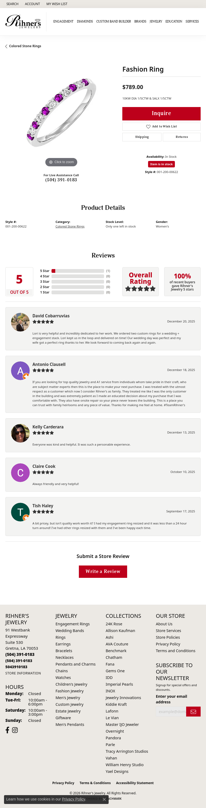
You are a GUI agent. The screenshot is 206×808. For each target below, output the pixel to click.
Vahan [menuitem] (111, 758)
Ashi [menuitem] (109, 637)
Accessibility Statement (135, 783)
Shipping (142, 137)
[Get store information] (23, 673)
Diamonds (85, 22)
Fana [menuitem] (110, 664)
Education (173, 22)
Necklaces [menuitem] (64, 657)
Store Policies (168, 637)
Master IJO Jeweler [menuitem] (122, 724)
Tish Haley (42, 505)
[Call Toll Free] (18, 660)
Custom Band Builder (113, 22)
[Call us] (16, 666)
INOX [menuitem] (110, 690)
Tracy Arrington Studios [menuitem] (127, 751)
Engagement (63, 22)
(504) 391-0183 (61, 180)
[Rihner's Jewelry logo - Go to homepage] (24, 21)
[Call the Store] (20, 654)
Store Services (168, 630)
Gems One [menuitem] (115, 670)
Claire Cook (44, 466)
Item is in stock (161, 164)
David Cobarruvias (50, 315)
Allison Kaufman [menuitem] (120, 630)
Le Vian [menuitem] (112, 717)
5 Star (44, 271)
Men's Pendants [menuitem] (70, 724)
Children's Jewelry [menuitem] (71, 684)
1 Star (44, 292)
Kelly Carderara (48, 426)
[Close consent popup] (104, 799)
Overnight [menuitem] (115, 731)
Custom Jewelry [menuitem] (69, 704)
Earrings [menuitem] (63, 644)
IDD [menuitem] (109, 677)
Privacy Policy (168, 644)
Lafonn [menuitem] (112, 711)
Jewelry (156, 22)
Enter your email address (171, 699)
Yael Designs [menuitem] (117, 771)
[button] (12, 4)
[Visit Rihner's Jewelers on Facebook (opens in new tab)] (7, 730)
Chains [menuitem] (62, 670)
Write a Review (103, 571)
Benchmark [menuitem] (116, 650)
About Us (164, 623)
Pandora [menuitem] (113, 737)
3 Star (44, 281)
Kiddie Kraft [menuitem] (116, 704)
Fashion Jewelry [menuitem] (70, 690)
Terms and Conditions (175, 650)
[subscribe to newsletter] (193, 712)
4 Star (44, 276)
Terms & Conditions (95, 783)
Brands (140, 22)
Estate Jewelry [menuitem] (68, 711)
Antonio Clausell (48, 364)
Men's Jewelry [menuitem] (68, 697)
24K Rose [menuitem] (114, 623)
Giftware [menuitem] (63, 717)
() (108, 271)
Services (192, 22)
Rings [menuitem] (60, 637)
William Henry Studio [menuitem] (125, 764)
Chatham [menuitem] (114, 657)
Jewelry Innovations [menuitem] (123, 697)
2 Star (44, 287)
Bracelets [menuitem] (64, 650)
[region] (61, 112)
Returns (182, 137)
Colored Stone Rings (25, 46)
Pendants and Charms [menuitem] (75, 664)
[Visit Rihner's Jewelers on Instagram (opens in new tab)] (15, 730)
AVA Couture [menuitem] (117, 644)
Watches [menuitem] (63, 677)
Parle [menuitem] (110, 744)
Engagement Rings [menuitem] (73, 623)
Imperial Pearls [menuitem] (119, 684)
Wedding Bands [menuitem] (70, 630)
